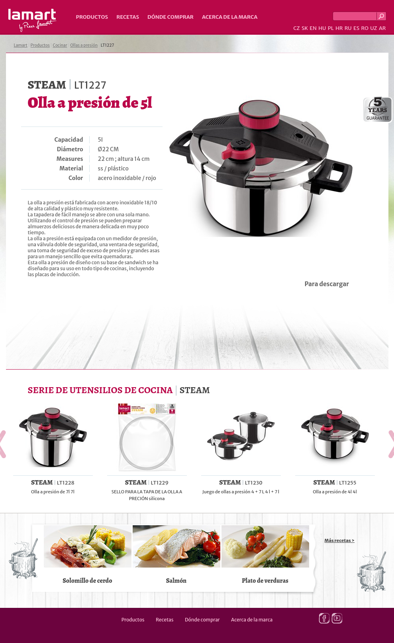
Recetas (127, 17)
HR (339, 28)
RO (364, 28)
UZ (373, 28)
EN (313, 28)
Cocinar (60, 45)
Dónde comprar (170, 17)
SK (305, 28)
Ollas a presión (84, 45)
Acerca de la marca (229, 17)
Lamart (32, 20)
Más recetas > (340, 540)
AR (382, 28)
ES (356, 28)
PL (331, 28)
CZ (296, 28)
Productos (92, 17)
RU (348, 28)
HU (322, 28)
